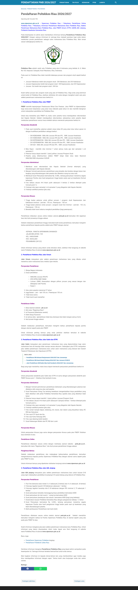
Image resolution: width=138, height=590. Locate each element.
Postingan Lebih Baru (28, 581)
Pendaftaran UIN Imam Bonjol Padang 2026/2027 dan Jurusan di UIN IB (48, 360)
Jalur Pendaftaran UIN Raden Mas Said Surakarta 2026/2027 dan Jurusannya (49, 363)
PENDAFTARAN (64, 2)
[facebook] (27, 568)
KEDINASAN (85, 2)
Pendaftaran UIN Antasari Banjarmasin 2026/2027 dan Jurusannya (46, 357)
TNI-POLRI (75, 2)
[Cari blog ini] (116, 2)
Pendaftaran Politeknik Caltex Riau (37, 543)
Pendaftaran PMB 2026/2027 (38, 2)
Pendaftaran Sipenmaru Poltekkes (37, 540)
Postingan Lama (79, 581)
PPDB (94, 2)
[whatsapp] (40, 568)
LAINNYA (102, 2)
